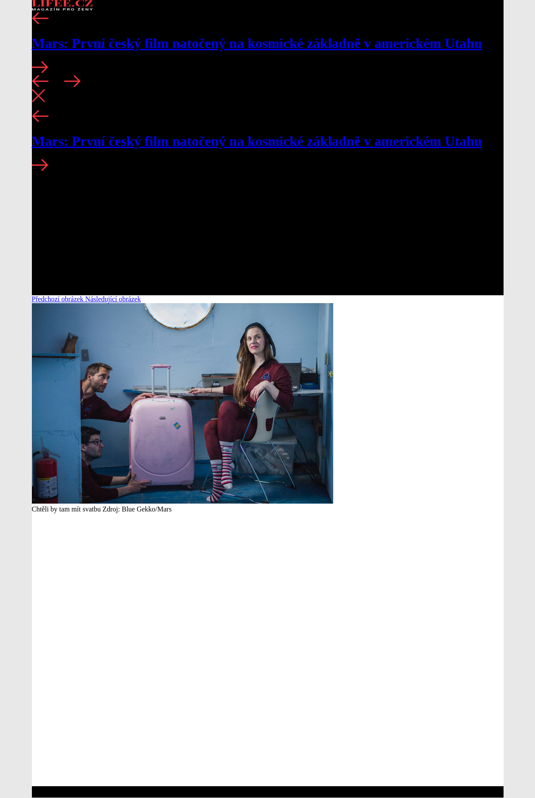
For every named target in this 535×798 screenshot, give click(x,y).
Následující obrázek (113, 299)
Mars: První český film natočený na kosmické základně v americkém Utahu (257, 43)
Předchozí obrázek (59, 299)
